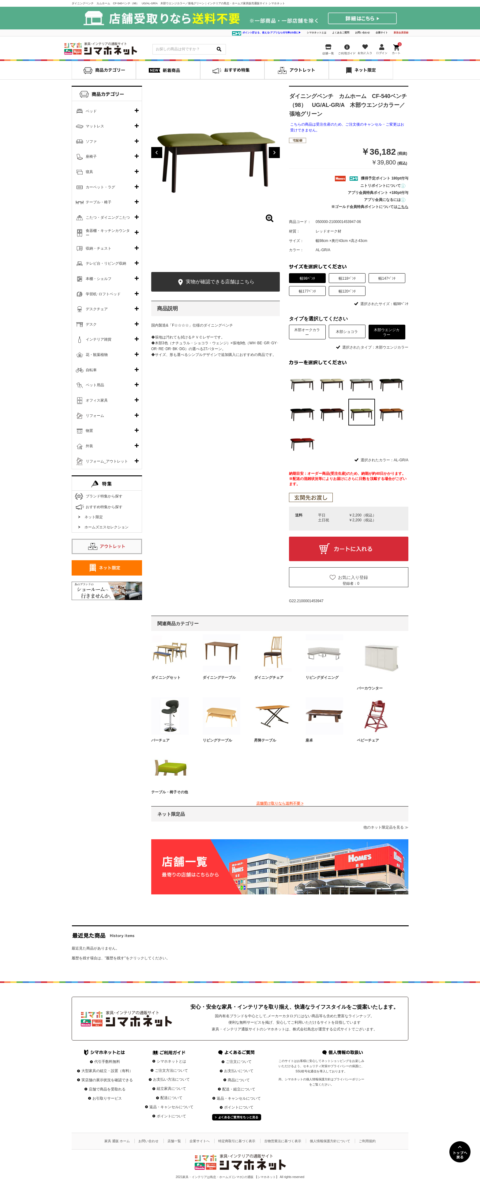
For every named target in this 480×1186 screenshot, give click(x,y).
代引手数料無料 (107, 1061)
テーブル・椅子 (98, 202)
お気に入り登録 (353, 577)
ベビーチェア (368, 740)
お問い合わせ (362, 32)
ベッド (91, 111)
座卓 (309, 740)
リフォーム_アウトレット (107, 461)
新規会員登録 (401, 32)
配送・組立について (238, 1089)
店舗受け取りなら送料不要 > (279, 803)
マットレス (95, 126)
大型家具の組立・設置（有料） (107, 1071)
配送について (171, 1098)
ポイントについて (171, 1116)
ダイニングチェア (268, 677)
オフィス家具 (97, 400)
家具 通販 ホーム (117, 1141)
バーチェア (160, 740)
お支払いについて (238, 1071)
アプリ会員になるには (384, 200)
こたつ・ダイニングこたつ (108, 217)
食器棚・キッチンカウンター (108, 233)
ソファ (91, 141)
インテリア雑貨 (98, 339)
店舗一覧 (174, 1141)
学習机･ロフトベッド (103, 294)
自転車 (91, 370)
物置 (89, 431)
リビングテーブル (217, 740)
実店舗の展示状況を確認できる (107, 1080)
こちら (402, 207)
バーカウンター (370, 688)
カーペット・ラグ (100, 187)
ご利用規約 (367, 1141)
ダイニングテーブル (219, 677)
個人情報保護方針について (330, 1141)
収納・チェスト (98, 248)
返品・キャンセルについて (171, 1107)
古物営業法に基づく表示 (282, 1141)
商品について (239, 1080)
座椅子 (91, 156)
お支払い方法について (171, 1079)
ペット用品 (95, 385)
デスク (91, 324)
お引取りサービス (107, 1098)
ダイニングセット (166, 677)
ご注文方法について (171, 1070)
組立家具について (171, 1088)
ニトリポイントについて (382, 185)
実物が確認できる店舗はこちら (215, 282)
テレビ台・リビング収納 (106, 263)
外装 (89, 446)
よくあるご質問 (340, 32)
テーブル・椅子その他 (169, 792)
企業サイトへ (199, 1141)
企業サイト (382, 32)
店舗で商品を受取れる (107, 1089)
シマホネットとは (316, 32)
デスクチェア (97, 309)
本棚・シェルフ (98, 279)
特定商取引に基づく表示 (236, 1141)
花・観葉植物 (97, 355)
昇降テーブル (265, 740)
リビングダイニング (322, 677)
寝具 (89, 172)
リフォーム (95, 416)
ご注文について (239, 1061)
